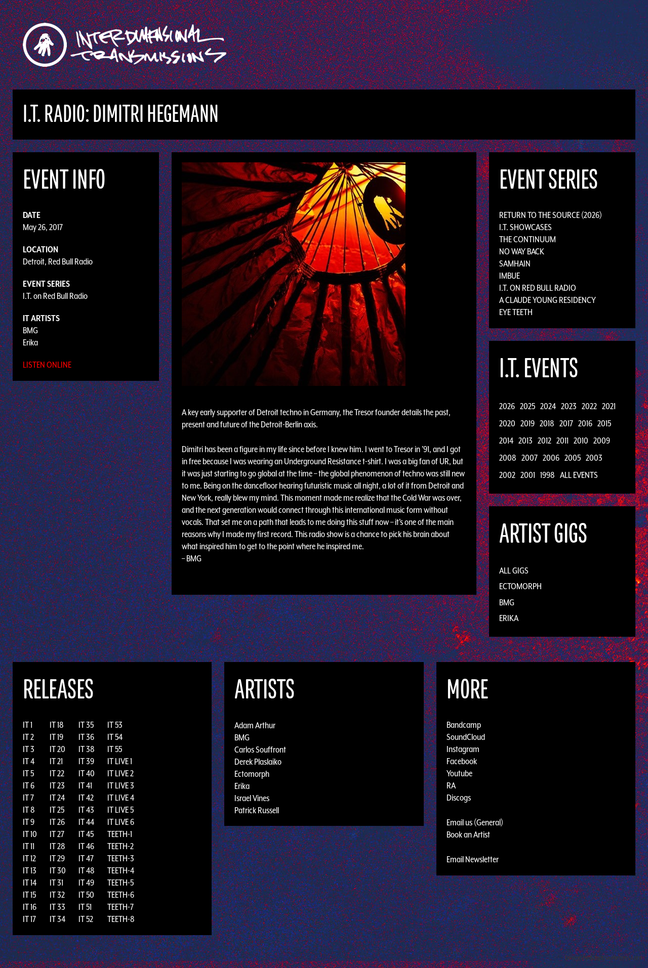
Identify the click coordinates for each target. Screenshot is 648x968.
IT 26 (57, 822)
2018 (547, 423)
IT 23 (57, 785)
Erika (30, 342)
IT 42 (86, 798)
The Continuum (527, 239)
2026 (507, 406)
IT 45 (86, 834)
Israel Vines (251, 798)
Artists (407, 45)
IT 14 (29, 882)
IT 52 (85, 919)
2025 (527, 406)
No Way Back (521, 251)
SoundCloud (466, 737)
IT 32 (57, 895)
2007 (529, 458)
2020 (507, 423)
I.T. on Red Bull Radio (55, 296)
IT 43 (86, 810)
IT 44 (86, 822)
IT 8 (29, 810)
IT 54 (115, 737)
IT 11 (28, 846)
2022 (589, 406)
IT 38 (86, 749)
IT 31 (56, 882)
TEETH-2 (120, 846)
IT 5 (28, 773)
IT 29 (57, 858)
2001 (527, 475)
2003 (594, 458)
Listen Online (47, 365)
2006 (551, 458)
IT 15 (29, 895)
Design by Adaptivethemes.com (603, 957)
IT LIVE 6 (120, 822)
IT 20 (57, 749)
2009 (601, 440)
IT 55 (114, 749)
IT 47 (86, 858)
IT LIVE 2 (120, 773)
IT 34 (57, 919)
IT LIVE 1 (119, 761)
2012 (544, 440)
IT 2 (28, 737)
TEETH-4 (120, 870)
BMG (30, 330)
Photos (508, 45)
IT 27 (57, 834)
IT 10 (30, 834)
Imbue (509, 276)
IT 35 (86, 725)
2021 (609, 406)
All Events (579, 475)
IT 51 (85, 907)
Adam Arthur (254, 725)
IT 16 (29, 907)
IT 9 (28, 822)
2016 (585, 423)
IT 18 (57, 725)
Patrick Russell (256, 810)
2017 (566, 423)
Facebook (462, 761)
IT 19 (56, 737)
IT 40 (86, 773)
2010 (581, 440)
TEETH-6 (120, 895)
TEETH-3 (120, 858)
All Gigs (514, 570)
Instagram (463, 749)
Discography (359, 45)
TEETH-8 (121, 919)
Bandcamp (464, 725)
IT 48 (86, 870)
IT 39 (86, 761)
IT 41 (85, 785)
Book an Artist (468, 834)
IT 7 (28, 798)
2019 (527, 423)
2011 (562, 440)
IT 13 (29, 870)
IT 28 (57, 846)
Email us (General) (475, 822)
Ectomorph (520, 586)
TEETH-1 (119, 834)
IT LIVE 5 (120, 810)
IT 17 (29, 919)
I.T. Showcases (525, 227)
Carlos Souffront (260, 749)
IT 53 (115, 725)
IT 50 (86, 895)
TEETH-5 (120, 882)
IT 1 (27, 725)
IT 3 (28, 749)
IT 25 (57, 810)
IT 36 (86, 737)
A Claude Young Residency (547, 300)
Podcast (546, 45)
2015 (604, 423)
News (475, 45)
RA (451, 785)
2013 (525, 440)
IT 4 (28, 761)
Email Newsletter (473, 859)
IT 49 (86, 882)
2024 (548, 406)
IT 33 (57, 907)
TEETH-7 (120, 907)
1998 (547, 475)
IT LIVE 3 (120, 785)
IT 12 (29, 858)
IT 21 (56, 761)
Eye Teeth (516, 312)
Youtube (459, 773)
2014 (506, 440)
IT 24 (57, 798)
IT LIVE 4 (120, 798)
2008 (507, 458)
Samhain (515, 263)
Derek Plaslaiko (257, 761)
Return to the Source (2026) (550, 215)
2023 (569, 406)
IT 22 (57, 773)
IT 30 (58, 870)
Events (443, 45)
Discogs (459, 798)
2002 (507, 475)
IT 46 (86, 846)
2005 (572, 458)
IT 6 (28, 785)
